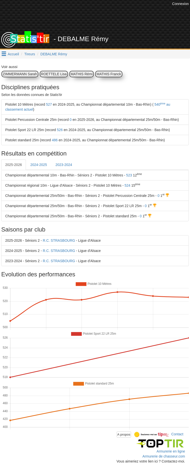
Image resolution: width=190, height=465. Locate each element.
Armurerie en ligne (171, 451)
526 (60, 130)
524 (127, 185)
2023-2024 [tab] (63, 165)
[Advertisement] (98, 18)
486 (55, 140)
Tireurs (29, 54)
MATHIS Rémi (82, 74)
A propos (124, 434)
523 (129, 175)
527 (49, 104)
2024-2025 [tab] (38, 165)
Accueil (13, 54)
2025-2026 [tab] (13, 165)
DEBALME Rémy (54, 54)
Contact (177, 434)
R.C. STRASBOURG (59, 240)
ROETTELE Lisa (54, 74)
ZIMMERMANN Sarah (20, 74)
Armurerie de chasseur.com (163, 456)
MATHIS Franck (108, 74)
